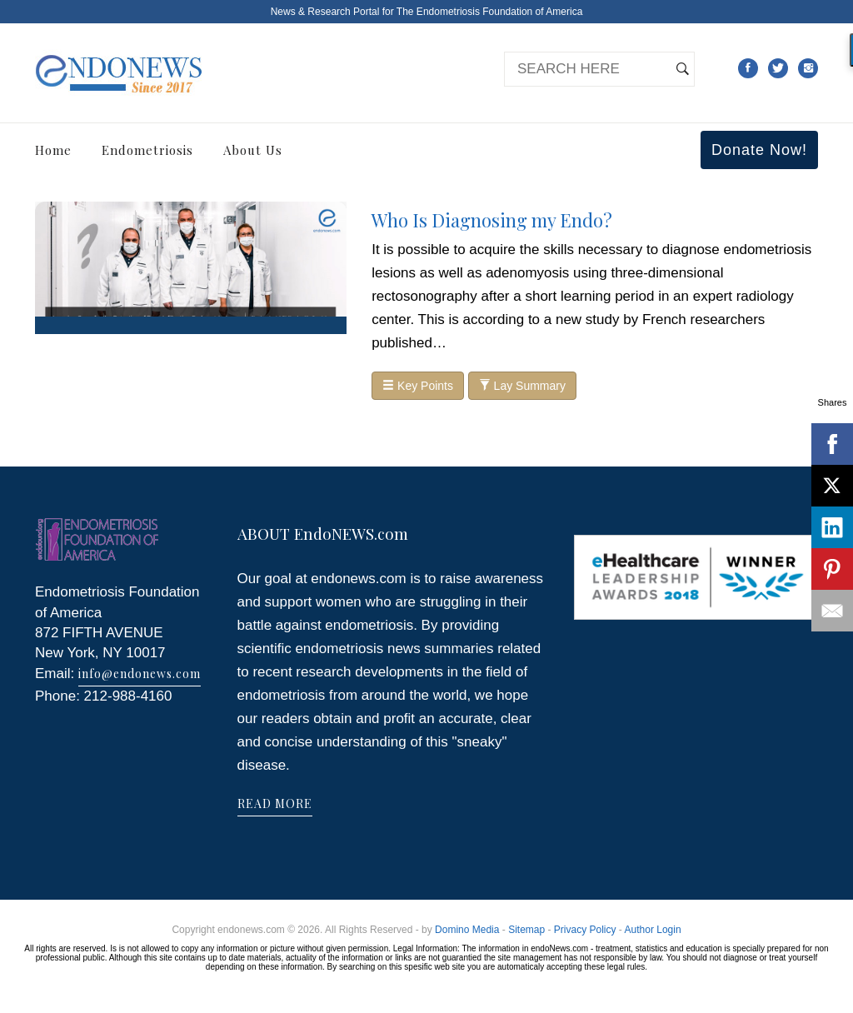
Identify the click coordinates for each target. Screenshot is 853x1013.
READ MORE (274, 803)
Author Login (653, 930)
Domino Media (467, 930)
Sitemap (526, 930)
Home (53, 150)
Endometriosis (147, 150)
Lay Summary (522, 385)
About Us (252, 150)
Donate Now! (759, 150)
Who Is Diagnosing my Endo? (492, 219)
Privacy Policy (585, 930)
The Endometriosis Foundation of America (489, 11)
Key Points (417, 385)
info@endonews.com (139, 673)
